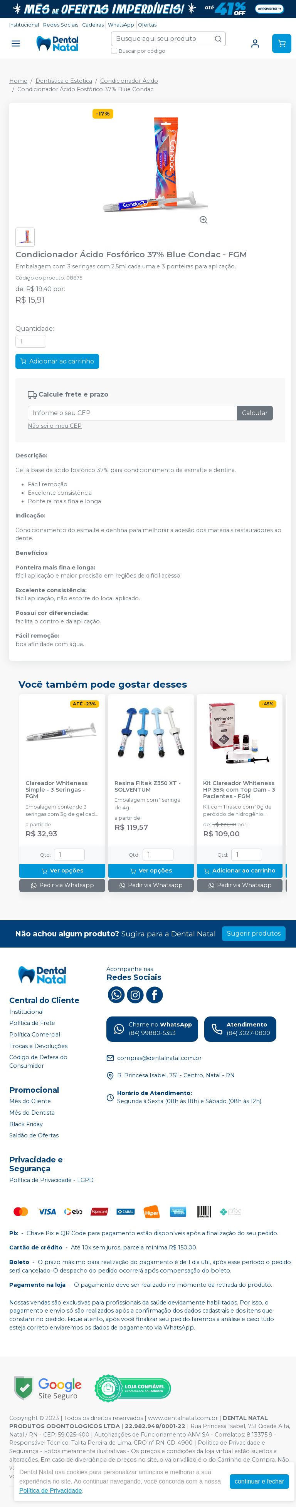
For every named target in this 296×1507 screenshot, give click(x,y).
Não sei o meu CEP (55, 425)
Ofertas (147, 25)
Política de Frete (32, 1023)
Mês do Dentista (32, 1112)
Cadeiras (93, 25)
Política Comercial (34, 1034)
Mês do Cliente (30, 1101)
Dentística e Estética (63, 80)
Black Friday (26, 1124)
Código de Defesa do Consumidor (38, 1061)
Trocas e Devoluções (38, 1046)
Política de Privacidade (50, 1490)
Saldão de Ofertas (34, 1135)
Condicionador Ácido (129, 80)
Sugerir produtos (254, 933)
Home (18, 80)
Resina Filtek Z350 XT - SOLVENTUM (147, 786)
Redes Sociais (60, 25)
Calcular (255, 413)
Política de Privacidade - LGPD (51, 1180)
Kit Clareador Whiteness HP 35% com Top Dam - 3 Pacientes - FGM (239, 790)
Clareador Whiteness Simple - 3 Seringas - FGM (56, 790)
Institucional (24, 25)
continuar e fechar (259, 1481)
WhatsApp (121, 25)
